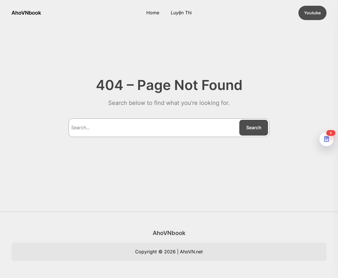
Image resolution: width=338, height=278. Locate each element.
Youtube (312, 12)
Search (253, 127)
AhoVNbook (26, 13)
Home (152, 12)
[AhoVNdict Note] (326, 139)
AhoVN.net (191, 251)
